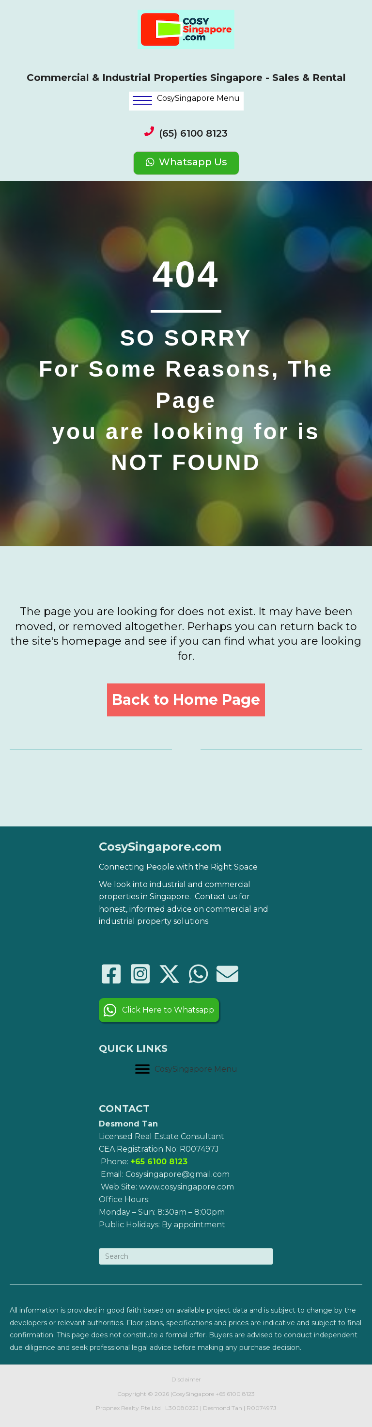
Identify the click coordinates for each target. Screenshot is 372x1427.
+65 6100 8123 (235, 1393)
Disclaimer (186, 1379)
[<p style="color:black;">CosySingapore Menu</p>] (186, 101)
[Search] (186, 1256)
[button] (186, 699)
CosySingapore (193, 1393)
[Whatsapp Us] (186, 163)
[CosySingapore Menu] (186, 1069)
